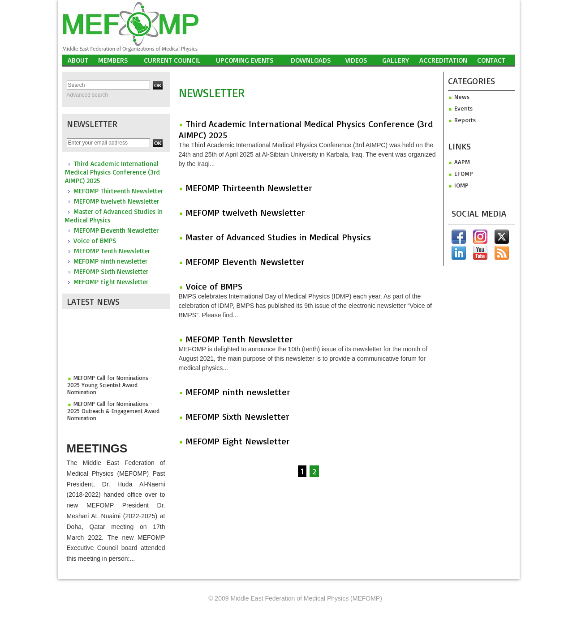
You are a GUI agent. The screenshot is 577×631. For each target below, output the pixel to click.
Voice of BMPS (94, 240)
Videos (356, 59)
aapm (459, 162)
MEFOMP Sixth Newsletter (111, 271)
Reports (462, 120)
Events (460, 108)
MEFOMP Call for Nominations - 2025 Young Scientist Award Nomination (110, 386)
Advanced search (87, 95)
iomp (458, 185)
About (78, 59)
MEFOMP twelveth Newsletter (116, 201)
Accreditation (443, 59)
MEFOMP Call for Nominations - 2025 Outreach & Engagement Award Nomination (113, 412)
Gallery (395, 59)
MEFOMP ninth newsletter (110, 261)
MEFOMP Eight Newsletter (110, 281)
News (458, 96)
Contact (491, 59)
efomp (460, 173)
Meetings (97, 448)
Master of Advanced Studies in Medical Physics (278, 237)
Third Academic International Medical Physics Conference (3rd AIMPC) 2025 (112, 172)
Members (113, 59)
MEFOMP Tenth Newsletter (112, 251)
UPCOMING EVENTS (245, 59)
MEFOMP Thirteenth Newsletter (118, 191)
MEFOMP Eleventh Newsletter (116, 230)
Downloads (311, 59)
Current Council (172, 59)
